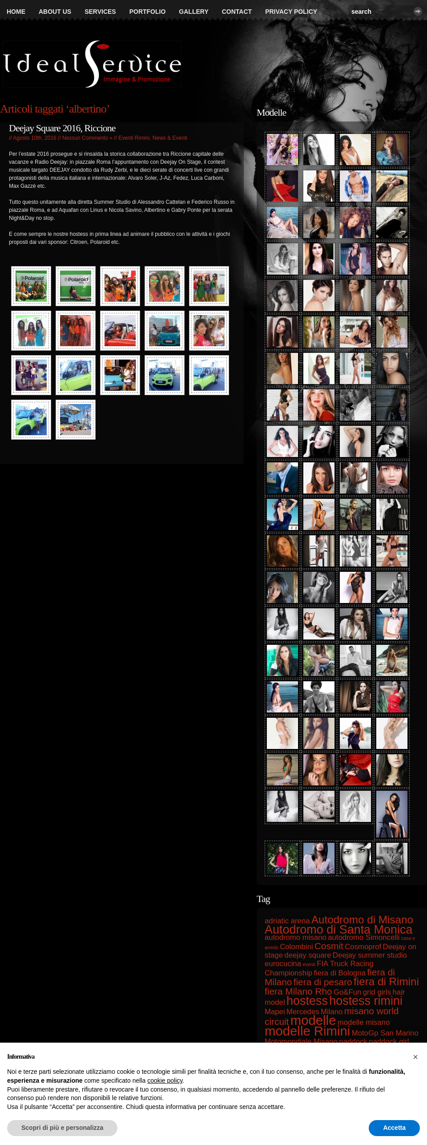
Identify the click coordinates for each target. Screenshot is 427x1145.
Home (16, 11)
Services (100, 11)
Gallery (193, 11)
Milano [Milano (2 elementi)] (331, 1011)
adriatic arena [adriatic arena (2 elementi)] (287, 921)
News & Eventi (170, 138)
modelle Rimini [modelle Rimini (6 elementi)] (307, 1031)
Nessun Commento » (87, 138)
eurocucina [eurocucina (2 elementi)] (283, 963)
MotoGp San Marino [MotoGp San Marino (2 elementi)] (385, 1033)
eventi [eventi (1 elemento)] (308, 964)
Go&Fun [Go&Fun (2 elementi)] (347, 992)
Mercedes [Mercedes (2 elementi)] (302, 1011)
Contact (237, 11)
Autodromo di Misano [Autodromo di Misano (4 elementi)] (362, 920)
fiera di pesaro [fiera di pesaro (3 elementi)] (323, 982)
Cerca (418, 11)
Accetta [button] (394, 1127)
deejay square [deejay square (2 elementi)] (307, 955)
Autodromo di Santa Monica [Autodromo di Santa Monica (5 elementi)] (338, 929)
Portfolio (147, 11)
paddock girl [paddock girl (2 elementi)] (389, 1041)
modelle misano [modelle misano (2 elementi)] (364, 1022)
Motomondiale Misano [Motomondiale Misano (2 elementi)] (301, 1041)
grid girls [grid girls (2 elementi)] (377, 992)
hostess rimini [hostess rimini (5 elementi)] (366, 1000)
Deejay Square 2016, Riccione (62, 128)
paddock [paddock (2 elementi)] (353, 1041)
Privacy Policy (291, 11)
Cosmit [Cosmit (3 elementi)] (328, 946)
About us (55, 11)
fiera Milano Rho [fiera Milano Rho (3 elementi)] (298, 991)
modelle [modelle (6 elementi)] (313, 1020)
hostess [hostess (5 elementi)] (307, 1000)
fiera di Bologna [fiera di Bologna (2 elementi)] (340, 973)
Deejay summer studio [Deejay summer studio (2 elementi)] (370, 955)
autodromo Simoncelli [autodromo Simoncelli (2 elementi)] (363, 937)
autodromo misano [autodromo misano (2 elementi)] (295, 937)
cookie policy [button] (164, 1080)
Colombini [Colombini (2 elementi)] (296, 947)
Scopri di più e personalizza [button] (62, 1127)
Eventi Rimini (133, 138)
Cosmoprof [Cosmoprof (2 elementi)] (363, 947)
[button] (415, 1057)
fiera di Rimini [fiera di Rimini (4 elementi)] (386, 981)
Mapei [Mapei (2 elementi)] (275, 1011)
